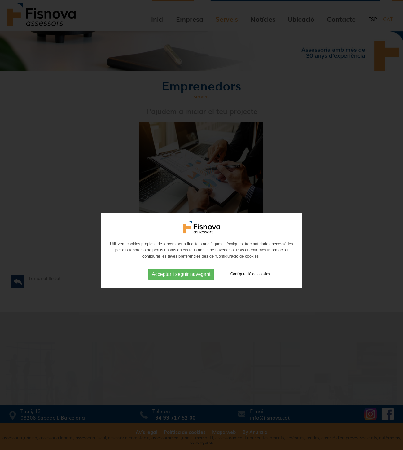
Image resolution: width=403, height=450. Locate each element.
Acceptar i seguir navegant (181, 281)
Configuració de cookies (250, 281)
